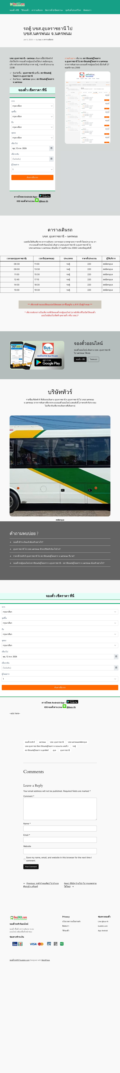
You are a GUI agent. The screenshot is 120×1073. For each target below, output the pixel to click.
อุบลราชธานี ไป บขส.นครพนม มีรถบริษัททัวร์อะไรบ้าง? (37, 549)
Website (27, 846)
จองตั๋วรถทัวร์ (30, 742)
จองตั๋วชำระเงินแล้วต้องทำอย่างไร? (28, 542)
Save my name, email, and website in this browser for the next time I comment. (59, 859)
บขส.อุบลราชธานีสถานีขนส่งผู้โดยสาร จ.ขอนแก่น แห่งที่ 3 (46, 746)
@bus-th (41, 201)
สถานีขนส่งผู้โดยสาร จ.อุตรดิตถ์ (37, 750)
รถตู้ (74, 746)
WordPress (45, 960)
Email (26, 835)
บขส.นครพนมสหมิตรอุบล (77, 742)
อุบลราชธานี (65, 750)
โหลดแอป (93, 359)
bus (39, 40)
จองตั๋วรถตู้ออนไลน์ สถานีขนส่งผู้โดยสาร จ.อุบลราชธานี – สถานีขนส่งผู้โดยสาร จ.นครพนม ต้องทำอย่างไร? (58, 563)
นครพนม (42, 742)
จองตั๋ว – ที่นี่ (80, 359)
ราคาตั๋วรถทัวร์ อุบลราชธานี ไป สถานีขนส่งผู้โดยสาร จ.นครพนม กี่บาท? (44, 556)
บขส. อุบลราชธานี (57, 742)
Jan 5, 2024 (28, 40)
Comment (28, 796)
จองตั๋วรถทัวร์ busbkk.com (19, 960)
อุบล (54, 750)
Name (27, 823)
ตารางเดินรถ (48, 40)
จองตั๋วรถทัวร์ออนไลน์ (19, 924)
